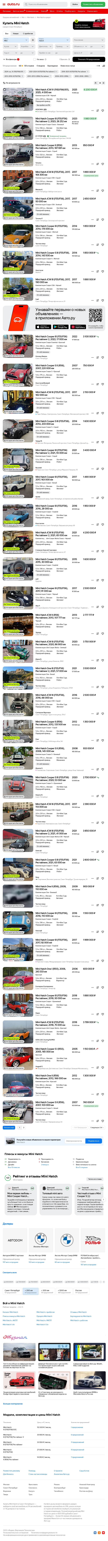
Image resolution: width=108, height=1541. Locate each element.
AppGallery (78, 327)
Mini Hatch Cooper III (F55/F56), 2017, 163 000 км (52, 478)
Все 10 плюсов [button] (14, 1167)
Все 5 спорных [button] (82, 1167)
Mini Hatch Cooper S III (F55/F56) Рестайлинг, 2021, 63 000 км (52, 861)
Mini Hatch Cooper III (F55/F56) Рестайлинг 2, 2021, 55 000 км (51, 451)
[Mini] (16, 40)
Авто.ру (13, 4)
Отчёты (60, 11)
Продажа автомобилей (11, 17)
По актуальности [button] (11, 83)
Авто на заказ (19, 10)
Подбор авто (70, 11)
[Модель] (54, 40)
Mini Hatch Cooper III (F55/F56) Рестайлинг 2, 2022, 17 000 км (51, 338)
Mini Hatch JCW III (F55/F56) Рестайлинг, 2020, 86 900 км (51, 643)
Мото (52, 11)
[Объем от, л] (81, 46)
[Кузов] (10, 46)
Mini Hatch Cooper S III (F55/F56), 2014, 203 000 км (53, 422)
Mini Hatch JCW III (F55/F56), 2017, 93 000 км (53, 200)
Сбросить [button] (65, 59)
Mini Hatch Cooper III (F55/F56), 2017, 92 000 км (52, 941)
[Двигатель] (45, 46)
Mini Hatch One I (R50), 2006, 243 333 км (51, 970)
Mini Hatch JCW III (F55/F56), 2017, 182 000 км (53, 393)
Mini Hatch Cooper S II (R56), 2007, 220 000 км (50, 367)
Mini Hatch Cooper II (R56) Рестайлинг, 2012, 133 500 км (51, 723)
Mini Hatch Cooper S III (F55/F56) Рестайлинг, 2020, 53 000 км (52, 779)
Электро (44, 11)
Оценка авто (92, 11)
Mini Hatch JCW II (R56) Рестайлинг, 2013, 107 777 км (50, 616)
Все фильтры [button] (10, 59)
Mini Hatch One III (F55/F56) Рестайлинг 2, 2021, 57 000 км (51, 669)
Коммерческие (32, 11)
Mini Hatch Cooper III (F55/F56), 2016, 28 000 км (52, 507)
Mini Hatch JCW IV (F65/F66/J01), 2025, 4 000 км (52, 91)
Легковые (7, 11)
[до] (97, 46)
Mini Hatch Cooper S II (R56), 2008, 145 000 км (50, 750)
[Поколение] (89, 40)
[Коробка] (27, 46)
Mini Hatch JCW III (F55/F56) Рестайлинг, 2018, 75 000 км (50, 1023)
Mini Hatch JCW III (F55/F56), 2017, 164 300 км (53, 173)
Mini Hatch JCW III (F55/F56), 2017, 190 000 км (53, 281)
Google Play (61, 327)
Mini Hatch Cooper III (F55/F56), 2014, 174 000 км (52, 227)
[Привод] (62, 46)
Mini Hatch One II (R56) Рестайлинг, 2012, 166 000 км (51, 1077)
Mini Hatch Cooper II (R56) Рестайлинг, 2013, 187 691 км (50, 146)
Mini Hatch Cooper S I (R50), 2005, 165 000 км (50, 1050)
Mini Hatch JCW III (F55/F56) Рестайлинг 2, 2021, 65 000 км (51, 534)
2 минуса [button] (45, 1165)
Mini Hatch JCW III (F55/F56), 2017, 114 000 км (53, 805)
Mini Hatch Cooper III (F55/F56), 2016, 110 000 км (52, 914)
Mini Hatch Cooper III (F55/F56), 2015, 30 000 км (52, 560)
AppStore (43, 327)
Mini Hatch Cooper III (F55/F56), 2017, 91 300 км (52, 589)
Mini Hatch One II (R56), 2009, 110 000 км (51, 888)
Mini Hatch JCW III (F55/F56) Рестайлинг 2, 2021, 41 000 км (51, 832)
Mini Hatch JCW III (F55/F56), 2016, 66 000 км (50, 696)
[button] (103, 65)
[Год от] (11, 52)
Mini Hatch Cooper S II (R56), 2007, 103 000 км (50, 1103)
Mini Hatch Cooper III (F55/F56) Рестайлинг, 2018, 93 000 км (51, 997)
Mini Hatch (30, 17)
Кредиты (81, 11)
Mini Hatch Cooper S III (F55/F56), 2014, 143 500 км (53, 254)
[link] (19, 1127)
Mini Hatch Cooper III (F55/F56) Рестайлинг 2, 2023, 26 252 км (51, 120)
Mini (23, 17)
